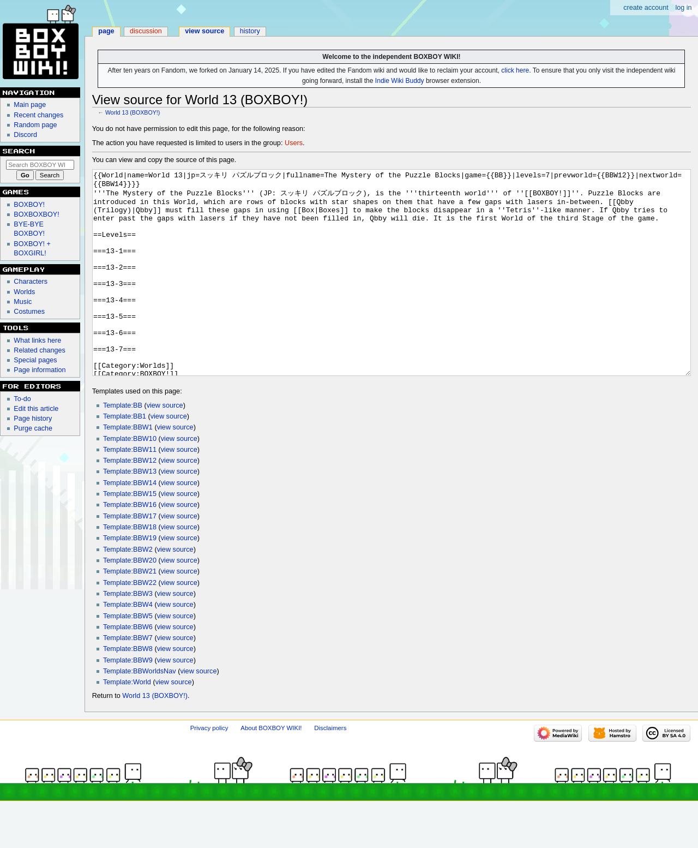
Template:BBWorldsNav (139, 712)
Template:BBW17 (130, 557)
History (250, 31)
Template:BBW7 (128, 679)
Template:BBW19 (130, 579)
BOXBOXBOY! (36, 214)
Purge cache (33, 428)
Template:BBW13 (130, 512)
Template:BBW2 (128, 590)
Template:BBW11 (130, 490)
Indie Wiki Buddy (399, 81)
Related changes (39, 350)
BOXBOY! (29, 204)
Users (294, 143)
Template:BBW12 (130, 501)
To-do (22, 399)
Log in (683, 7)
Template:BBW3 (128, 634)
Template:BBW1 (128, 468)
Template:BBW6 (128, 668)
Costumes (29, 311)
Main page (30, 105)
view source (165, 446)
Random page (35, 125)
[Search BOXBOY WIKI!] (40, 165)
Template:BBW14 (130, 524)
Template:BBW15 (130, 535)
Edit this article (36, 409)
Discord (25, 135)
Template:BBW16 (130, 546)
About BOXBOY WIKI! (271, 769)
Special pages (35, 360)
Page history (33, 418)
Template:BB (122, 446)
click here (515, 70)
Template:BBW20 (130, 601)
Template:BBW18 (130, 568)
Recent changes (38, 115)
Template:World (127, 723)
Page (106, 31)
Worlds (24, 292)
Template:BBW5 (128, 657)
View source (204, 31)
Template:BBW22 (130, 624)
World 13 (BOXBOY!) (132, 112)
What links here (37, 340)
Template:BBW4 (128, 645)
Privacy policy (209, 769)
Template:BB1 (124, 457)
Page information (39, 370)
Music (23, 302)
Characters (30, 281)
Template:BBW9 (128, 701)
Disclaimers (330, 769)
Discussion (146, 31)
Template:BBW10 (130, 479)
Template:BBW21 (130, 612)
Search (19, 151)
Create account (646, 7)
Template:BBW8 (128, 690)
